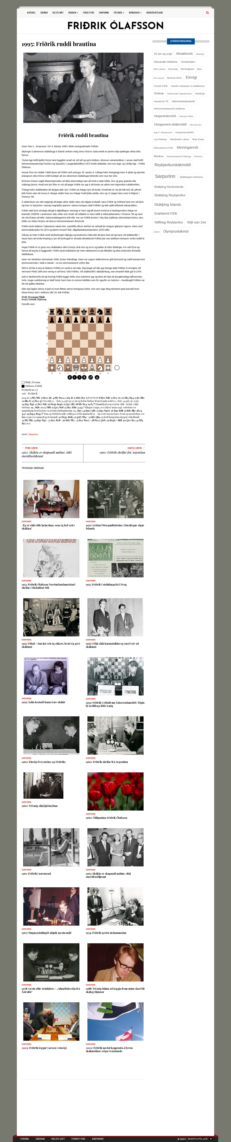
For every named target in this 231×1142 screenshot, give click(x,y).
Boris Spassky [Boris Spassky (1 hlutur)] (158, 78)
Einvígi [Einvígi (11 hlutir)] (191, 77)
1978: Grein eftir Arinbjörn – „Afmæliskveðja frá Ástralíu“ (51, 990)
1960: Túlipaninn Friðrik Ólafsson (106, 817)
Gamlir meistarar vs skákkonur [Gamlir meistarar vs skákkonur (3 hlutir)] (188, 86)
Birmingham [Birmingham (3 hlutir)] (187, 69)
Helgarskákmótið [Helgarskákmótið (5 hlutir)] (165, 116)
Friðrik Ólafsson (115, 26)
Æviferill (31, 12)
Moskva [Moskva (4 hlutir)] (158, 156)
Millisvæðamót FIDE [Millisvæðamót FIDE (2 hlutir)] (163, 148)
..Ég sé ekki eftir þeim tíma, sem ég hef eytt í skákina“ (48, 527)
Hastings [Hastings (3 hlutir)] (200, 93)
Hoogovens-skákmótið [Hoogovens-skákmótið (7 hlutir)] (170, 124)
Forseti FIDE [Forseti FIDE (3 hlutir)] (161, 86)
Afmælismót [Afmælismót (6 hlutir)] (184, 53)
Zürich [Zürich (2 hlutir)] (157, 232)
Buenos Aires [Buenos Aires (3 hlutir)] (174, 77)
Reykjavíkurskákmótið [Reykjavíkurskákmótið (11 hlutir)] (172, 165)
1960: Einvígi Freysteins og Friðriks (44, 762)
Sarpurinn (104, 12)
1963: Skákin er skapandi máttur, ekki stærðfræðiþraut (47, 454)
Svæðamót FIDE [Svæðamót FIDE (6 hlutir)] (165, 213)
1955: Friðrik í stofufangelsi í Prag (106, 584)
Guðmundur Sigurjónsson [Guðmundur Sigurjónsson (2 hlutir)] (179, 93)
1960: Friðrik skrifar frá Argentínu (122, 452)
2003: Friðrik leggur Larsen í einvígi (44, 1048)
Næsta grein (136, 448)
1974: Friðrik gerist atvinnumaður (106, 932)
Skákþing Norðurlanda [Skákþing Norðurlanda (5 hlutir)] (168, 186)
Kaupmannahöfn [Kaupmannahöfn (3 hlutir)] (184, 132)
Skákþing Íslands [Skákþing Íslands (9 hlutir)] (167, 205)
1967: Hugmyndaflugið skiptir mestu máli (46, 932)
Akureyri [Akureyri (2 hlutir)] (200, 54)
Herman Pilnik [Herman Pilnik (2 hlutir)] (186, 116)
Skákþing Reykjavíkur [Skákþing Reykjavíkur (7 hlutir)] (170, 195)
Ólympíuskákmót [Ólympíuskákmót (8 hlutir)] (176, 231)
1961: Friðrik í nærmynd (36, 873)
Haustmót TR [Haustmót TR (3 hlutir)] (161, 101)
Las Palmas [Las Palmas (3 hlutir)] (160, 139)
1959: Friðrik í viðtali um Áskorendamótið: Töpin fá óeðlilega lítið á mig (115, 704)
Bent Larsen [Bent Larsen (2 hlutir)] (159, 69)
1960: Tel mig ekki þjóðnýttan (40, 806)
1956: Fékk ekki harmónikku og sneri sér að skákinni (112, 645)
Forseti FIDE (88, 12)
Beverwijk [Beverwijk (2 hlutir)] (173, 69)
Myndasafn (135, 12)
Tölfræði (118, 12)
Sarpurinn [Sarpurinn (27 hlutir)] (165, 176)
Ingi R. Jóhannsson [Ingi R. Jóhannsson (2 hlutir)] (163, 132)
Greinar (44, 12)
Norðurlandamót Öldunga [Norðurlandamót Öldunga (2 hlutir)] (179, 156)
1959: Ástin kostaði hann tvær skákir (43, 702)
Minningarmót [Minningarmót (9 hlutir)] (187, 147)
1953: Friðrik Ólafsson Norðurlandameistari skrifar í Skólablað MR (48, 586)
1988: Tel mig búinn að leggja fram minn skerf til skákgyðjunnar (115, 990)
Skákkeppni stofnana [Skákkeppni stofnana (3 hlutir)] (191, 177)
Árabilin (73, 12)
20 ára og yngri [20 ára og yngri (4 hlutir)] (163, 53)
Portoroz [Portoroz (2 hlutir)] (198, 156)
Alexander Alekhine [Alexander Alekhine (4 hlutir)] (166, 61)
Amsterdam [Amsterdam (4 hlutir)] (188, 61)
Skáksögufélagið (154, 12)
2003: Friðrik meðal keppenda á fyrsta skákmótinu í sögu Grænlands (109, 1049)
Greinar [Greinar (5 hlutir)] (159, 93)
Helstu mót (58, 12)
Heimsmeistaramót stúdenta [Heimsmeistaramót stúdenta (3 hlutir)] (169, 108)
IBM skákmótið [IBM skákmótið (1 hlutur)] (195, 125)
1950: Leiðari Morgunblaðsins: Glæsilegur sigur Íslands (115, 527)
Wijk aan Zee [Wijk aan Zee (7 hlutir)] (196, 222)
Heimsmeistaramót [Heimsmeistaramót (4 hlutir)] (183, 101)
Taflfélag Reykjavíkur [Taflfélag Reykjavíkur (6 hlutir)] (168, 222)
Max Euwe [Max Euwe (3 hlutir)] (198, 139)
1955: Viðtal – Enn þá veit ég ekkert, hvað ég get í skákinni (51, 645)
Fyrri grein (30, 448)
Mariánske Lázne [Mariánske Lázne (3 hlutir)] (179, 139)
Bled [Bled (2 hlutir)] (199, 69)
